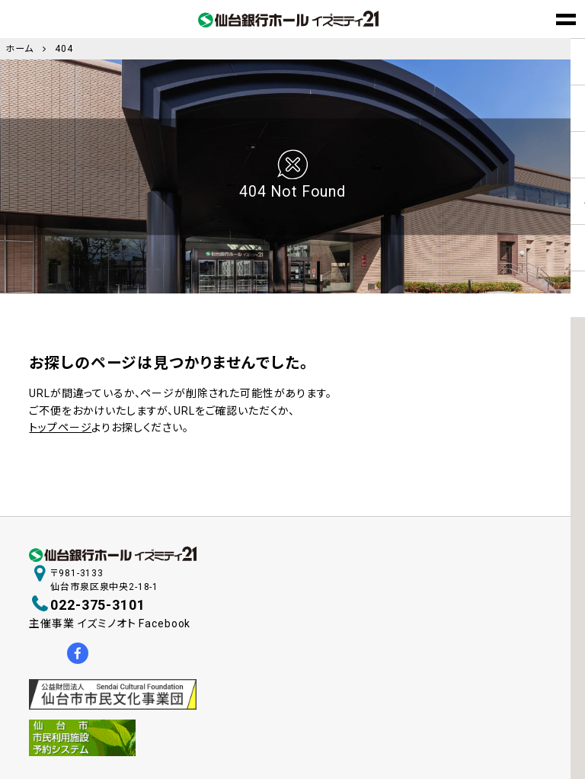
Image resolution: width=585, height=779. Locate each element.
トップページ (60, 428)
